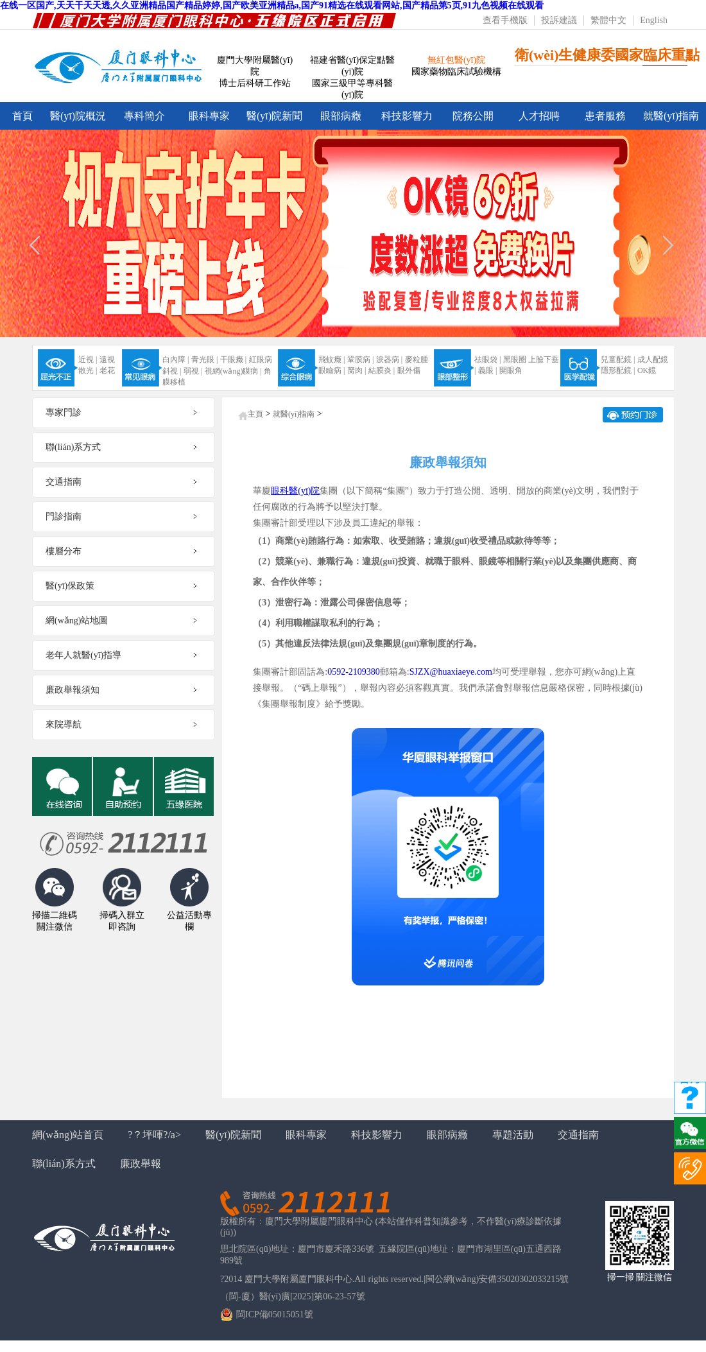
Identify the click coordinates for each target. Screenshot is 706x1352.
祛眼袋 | (487, 359)
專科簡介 (144, 115)
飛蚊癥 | (331, 359)
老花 (107, 370)
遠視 (107, 359)
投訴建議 (559, 20)
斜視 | (171, 371)
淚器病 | (389, 359)
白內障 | (175, 359)
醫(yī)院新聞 (274, 115)
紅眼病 (260, 359)
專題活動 (512, 1134)
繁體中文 (608, 20)
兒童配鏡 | (618, 359)
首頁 (22, 115)
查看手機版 (505, 20)
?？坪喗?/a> (154, 1134)
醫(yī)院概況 (78, 115)
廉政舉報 (140, 1163)
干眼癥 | (233, 359)
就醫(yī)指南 (671, 115)
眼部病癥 (340, 115)
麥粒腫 (416, 359)
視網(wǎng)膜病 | (233, 371)
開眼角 (510, 370)
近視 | (87, 359)
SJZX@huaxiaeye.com (450, 672)
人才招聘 (539, 115)
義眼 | (487, 370)
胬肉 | (356, 370)
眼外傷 (408, 370)
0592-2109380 (353, 672)
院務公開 (473, 115)
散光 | (87, 370)
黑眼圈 (514, 359)
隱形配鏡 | (618, 370)
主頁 (255, 414)
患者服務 (605, 115)
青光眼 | (204, 359)
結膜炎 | (381, 370)
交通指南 (578, 1134)
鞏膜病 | (360, 359)
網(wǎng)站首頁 (67, 1134)
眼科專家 (209, 115)
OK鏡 (646, 370)
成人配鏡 (652, 359)
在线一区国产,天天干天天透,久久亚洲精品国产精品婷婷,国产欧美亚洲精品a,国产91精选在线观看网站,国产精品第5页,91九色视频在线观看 (272, 5)
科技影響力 (407, 115)
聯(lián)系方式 (64, 1163)
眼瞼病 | (331, 370)
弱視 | (193, 371)
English (653, 20)
